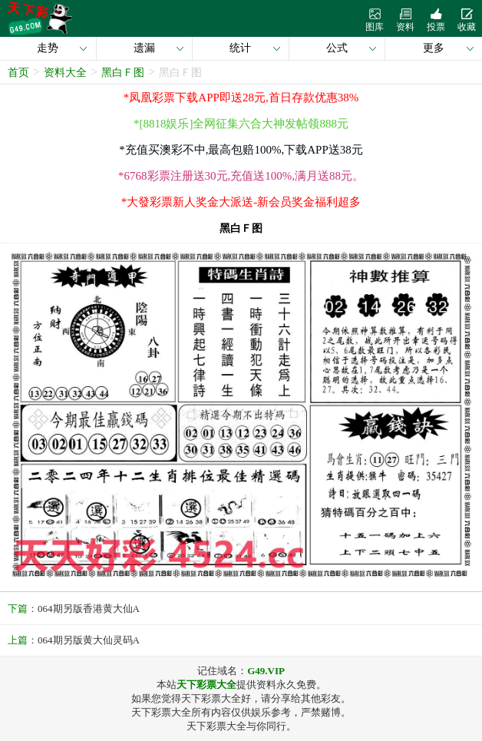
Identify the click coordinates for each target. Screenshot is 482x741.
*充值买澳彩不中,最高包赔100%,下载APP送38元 (241, 150)
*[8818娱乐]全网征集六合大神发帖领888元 (241, 123)
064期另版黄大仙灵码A (89, 640)
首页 (18, 72)
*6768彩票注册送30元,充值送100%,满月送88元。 (241, 176)
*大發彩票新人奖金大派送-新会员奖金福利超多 (241, 202)
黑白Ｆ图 (122, 72)
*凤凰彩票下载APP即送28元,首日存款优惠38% (241, 97)
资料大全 (65, 72)
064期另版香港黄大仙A (89, 608)
